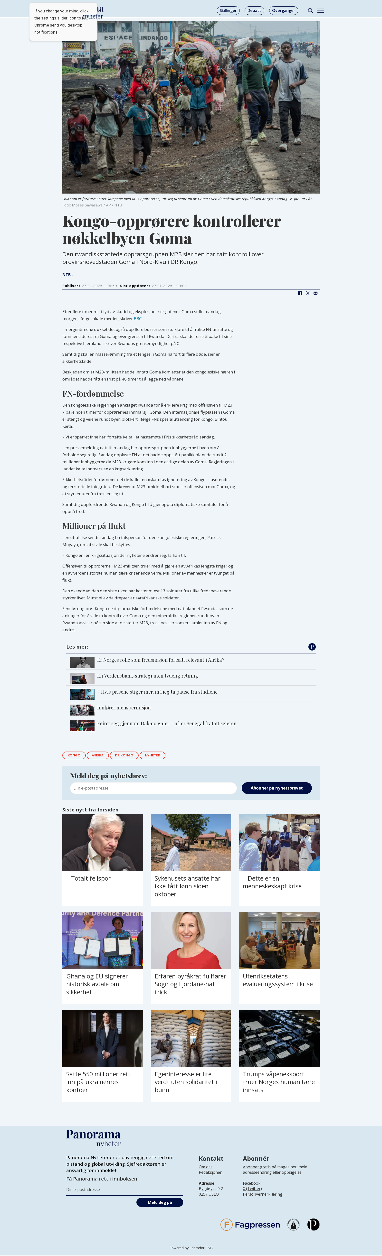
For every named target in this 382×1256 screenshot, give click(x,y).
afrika (101, 756)
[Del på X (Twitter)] (307, 293)
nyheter (160, 756)
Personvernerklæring (262, 1195)
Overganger (283, 10)
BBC (138, 318)
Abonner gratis (257, 1167)
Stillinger (228, 10)
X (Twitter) (252, 1189)
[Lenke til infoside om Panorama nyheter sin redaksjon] (210, 1177)
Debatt (254, 10)
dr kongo (130, 756)
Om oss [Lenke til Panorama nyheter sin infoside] (205, 1167)
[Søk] (310, 11)
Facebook (251, 1184)
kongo (75, 756)
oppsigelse (292, 1173)
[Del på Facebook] (300, 293)
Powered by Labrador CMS (191, 1248)
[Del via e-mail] (315, 293)
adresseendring (257, 1173)
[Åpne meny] (320, 11)
